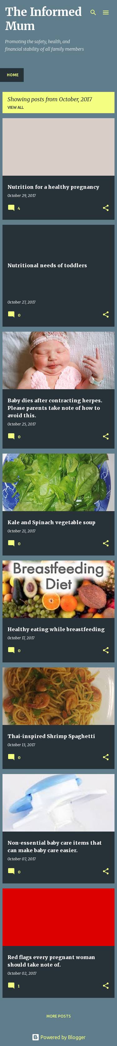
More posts (58, 1016)
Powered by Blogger (58, 1037)
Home (13, 75)
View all (15, 107)
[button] (106, 208)
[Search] (93, 12)
